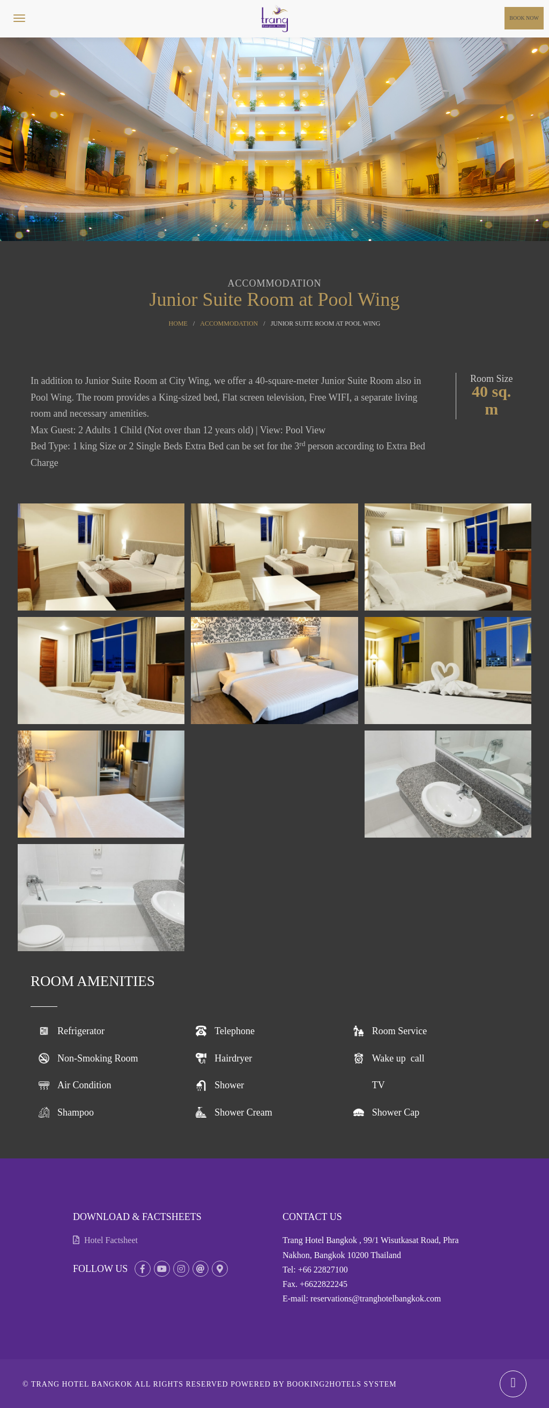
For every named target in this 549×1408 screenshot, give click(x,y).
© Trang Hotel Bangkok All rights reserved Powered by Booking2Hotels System (210, 1384)
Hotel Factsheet (105, 1240)
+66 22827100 (323, 1269)
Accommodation (229, 323)
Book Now (524, 18)
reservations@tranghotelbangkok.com (375, 1298)
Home (178, 323)
